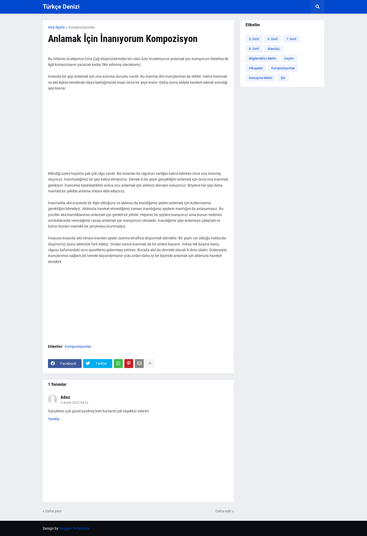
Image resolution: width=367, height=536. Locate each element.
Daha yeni (53, 511)
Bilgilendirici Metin (262, 58)
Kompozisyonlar (81, 27)
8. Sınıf (254, 49)
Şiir (283, 78)
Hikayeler (256, 68)
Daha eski (223, 511)
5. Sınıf (254, 39)
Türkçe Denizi (61, 6)
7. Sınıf (291, 39)
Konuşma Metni (260, 78)
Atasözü (274, 49)
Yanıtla (53, 419)
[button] (317, 7)
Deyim (289, 58)
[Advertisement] (138, 134)
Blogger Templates (74, 528)
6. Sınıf (273, 39)
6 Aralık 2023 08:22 (74, 402)
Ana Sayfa (56, 27)
